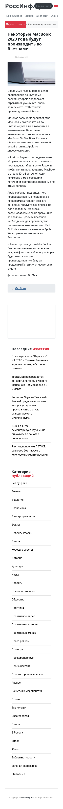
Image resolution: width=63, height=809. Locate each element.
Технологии (19, 707)
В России (17, 732)
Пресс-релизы (21, 641)
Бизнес (29, 15)
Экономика (19, 508)
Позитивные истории (25, 624)
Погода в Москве (31, 321)
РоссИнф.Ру (23, 6)
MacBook (20, 288)
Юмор (15, 749)
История (17, 558)
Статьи (16, 699)
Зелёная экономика (24, 765)
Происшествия (21, 666)
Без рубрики (14, 15)
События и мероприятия (27, 691)
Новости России (22, 533)
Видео (15, 740)
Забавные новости (23, 757)
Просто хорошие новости (28, 674)
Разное (16, 682)
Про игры (18, 649)
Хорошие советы (22, 549)
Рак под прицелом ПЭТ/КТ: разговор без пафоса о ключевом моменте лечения (30, 450)
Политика (18, 607)
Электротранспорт (23, 516)
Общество (18, 599)
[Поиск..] (43, 6)
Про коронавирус (22, 657)
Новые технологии (23, 591)
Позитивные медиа (24, 632)
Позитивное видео (23, 616)
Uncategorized (20, 716)
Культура (17, 566)
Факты (16, 524)
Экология (42, 15)
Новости (17, 583)
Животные (18, 774)
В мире (16, 541)
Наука (15, 574)
